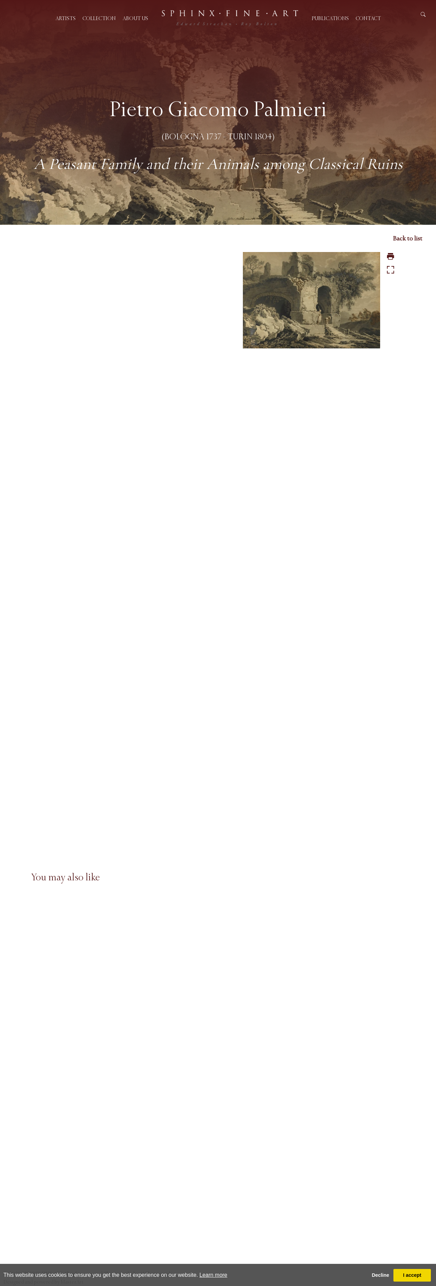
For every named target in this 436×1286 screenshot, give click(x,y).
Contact (368, 18)
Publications (330, 18)
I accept (412, 1275)
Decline (380, 1275)
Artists (66, 18)
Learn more (213, 1275)
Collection (99, 18)
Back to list (407, 238)
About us (135, 18)
